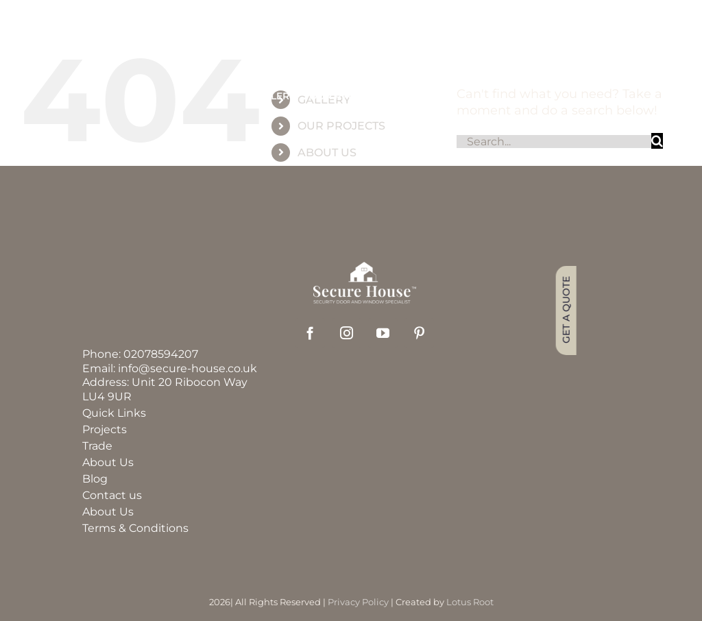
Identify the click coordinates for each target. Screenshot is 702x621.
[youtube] (383, 333)
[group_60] (351, 48)
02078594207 (160, 354)
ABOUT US (327, 152)
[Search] (657, 141)
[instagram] (346, 333)
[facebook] (310, 333)
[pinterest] (419, 333)
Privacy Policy (358, 601)
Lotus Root (470, 601)
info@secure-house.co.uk (187, 368)
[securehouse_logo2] (364, 268)
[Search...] (554, 141)
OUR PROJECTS (341, 125)
